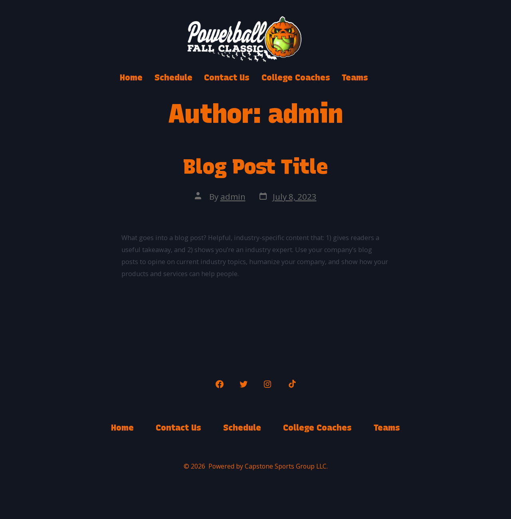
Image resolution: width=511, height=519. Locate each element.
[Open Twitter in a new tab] (243, 384)
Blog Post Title (255, 166)
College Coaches (295, 77)
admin (233, 196)
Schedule (173, 77)
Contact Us (227, 77)
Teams (355, 77)
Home (131, 77)
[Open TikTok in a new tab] (291, 384)
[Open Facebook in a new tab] (219, 384)
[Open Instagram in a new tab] (267, 384)
